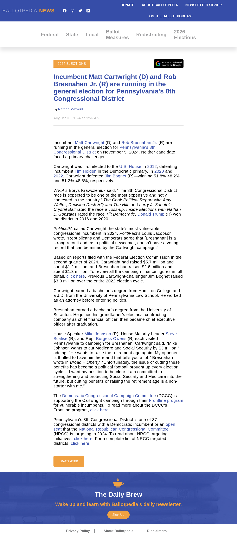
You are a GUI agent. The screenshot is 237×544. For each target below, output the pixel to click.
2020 (159, 171)
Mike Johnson (97, 334)
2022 (58, 176)
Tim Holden (85, 171)
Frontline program (166, 400)
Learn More (69, 461)
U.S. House (130, 166)
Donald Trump (151, 214)
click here (75, 276)
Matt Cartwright (89, 142)
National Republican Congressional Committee (123, 429)
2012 (152, 166)
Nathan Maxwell (70, 109)
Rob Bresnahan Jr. (139, 142)
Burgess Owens (111, 338)
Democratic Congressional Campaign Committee (109, 395)
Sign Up (118, 515)
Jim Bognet (115, 176)
